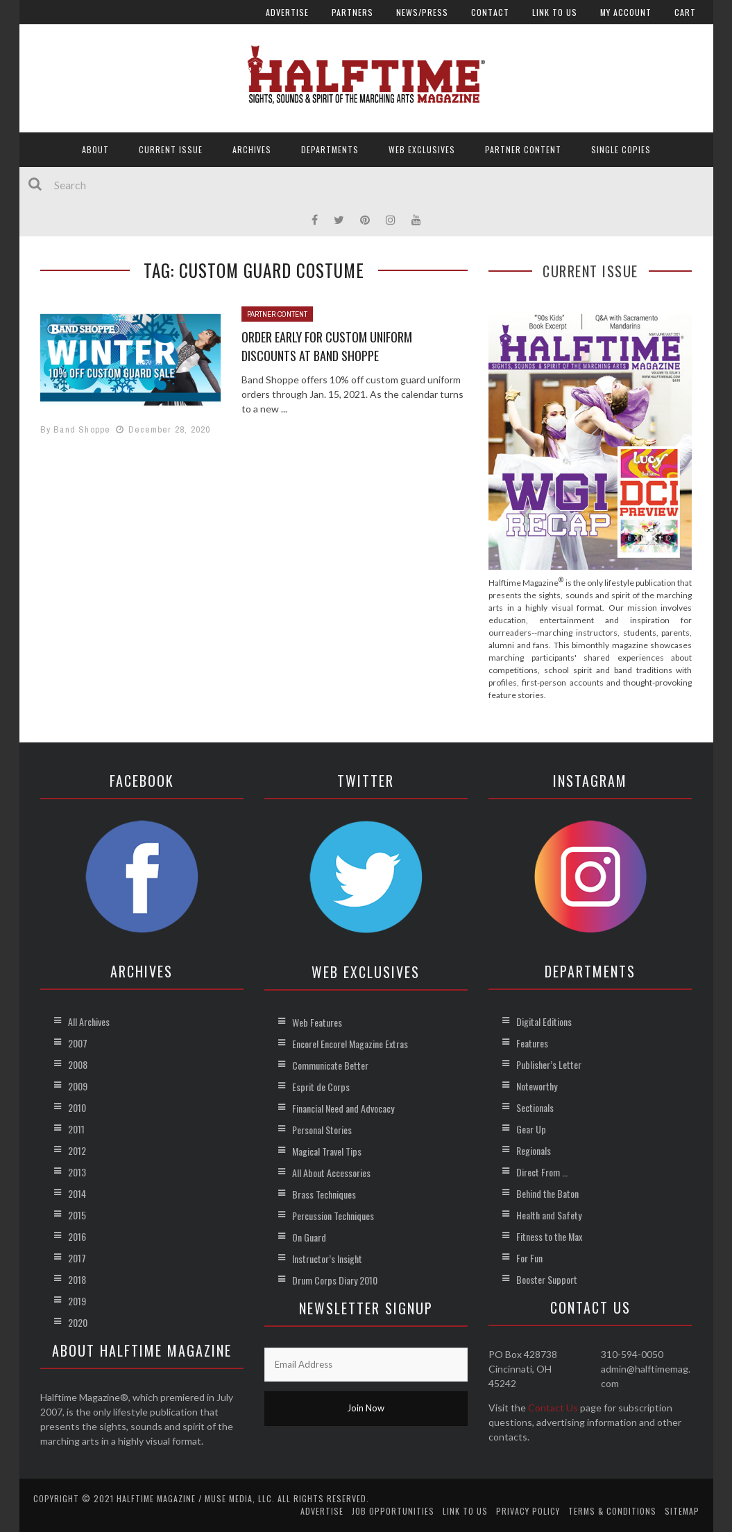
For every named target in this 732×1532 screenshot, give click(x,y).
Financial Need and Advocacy (343, 1108)
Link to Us (554, 12)
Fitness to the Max (549, 1236)
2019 (77, 1301)
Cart (685, 12)
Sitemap (682, 1511)
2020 (77, 1322)
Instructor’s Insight (327, 1258)
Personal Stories (322, 1129)
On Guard (309, 1237)
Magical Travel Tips (326, 1151)
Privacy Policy (528, 1511)
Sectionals (535, 1107)
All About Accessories (331, 1172)
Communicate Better (330, 1065)
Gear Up (531, 1129)
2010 (77, 1107)
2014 (77, 1193)
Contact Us (553, 1407)
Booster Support (546, 1279)
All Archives (89, 1021)
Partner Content (523, 149)
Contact (490, 12)
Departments (330, 149)
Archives (251, 149)
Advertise (287, 12)
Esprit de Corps (321, 1086)
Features (532, 1043)
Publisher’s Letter (548, 1064)
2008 (77, 1064)
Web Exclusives (422, 149)
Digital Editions (544, 1021)
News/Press (422, 12)
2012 (77, 1150)
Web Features (317, 1022)
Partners (352, 12)
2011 (76, 1129)
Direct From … (542, 1172)
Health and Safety (548, 1215)
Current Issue (171, 149)
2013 (77, 1172)
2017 (77, 1258)
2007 (77, 1043)
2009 (77, 1086)
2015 (77, 1215)
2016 (77, 1236)
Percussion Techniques (333, 1215)
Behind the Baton (547, 1193)
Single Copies (621, 149)
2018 (77, 1279)
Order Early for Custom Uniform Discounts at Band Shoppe (326, 346)
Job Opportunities (393, 1511)
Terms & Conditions (612, 1511)
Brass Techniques (324, 1194)
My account (626, 12)
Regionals (533, 1150)
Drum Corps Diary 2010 (334, 1280)
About (95, 149)
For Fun (529, 1258)
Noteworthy (536, 1086)
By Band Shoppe (75, 429)
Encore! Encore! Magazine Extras (350, 1043)
